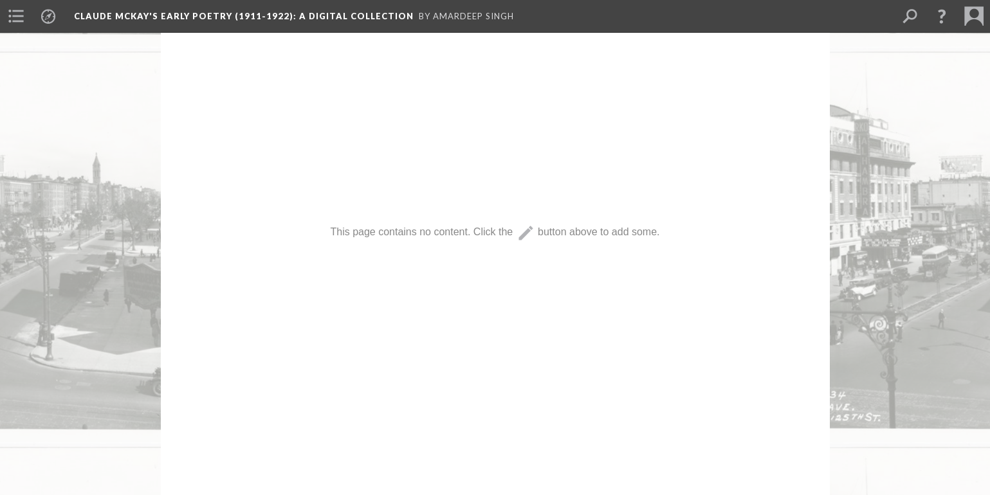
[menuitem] (16, 16)
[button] (942, 16)
